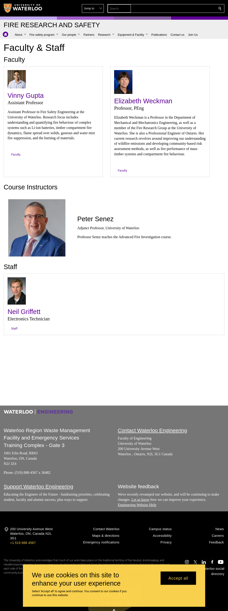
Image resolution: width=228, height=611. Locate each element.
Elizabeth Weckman (143, 101)
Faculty (15, 154)
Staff (14, 328)
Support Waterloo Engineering (38, 486)
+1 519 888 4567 (23, 543)
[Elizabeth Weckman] (123, 82)
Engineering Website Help (137, 505)
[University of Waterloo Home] (23, 8)
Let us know (140, 500)
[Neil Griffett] (17, 291)
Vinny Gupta (26, 95)
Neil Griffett (24, 312)
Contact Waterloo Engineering (152, 430)
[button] (187, 8)
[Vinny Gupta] (17, 79)
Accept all (178, 578)
